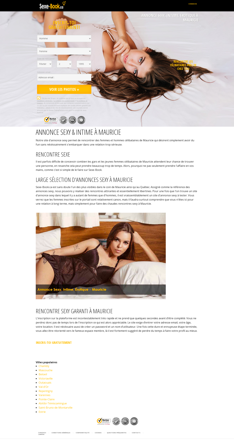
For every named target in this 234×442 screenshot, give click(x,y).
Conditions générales (61, 433)
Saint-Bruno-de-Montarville (55, 407)
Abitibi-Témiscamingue (53, 403)
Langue (41, 434)
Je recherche (43, 46)
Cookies (98, 433)
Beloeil (43, 374)
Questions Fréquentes (116, 433)
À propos (42, 433)
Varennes (44, 395)
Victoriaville (46, 378)
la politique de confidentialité (64, 101)
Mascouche (45, 370)
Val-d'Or (44, 387)
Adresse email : (44, 72)
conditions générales (44, 101)
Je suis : (41, 33)
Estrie (42, 412)
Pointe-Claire (47, 399)
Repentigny (46, 391)
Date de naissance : (46, 58)
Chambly (44, 366)
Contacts (136, 433)
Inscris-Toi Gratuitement (54, 342)
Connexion (192, 4)
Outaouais (45, 382)
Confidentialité (82, 433)
